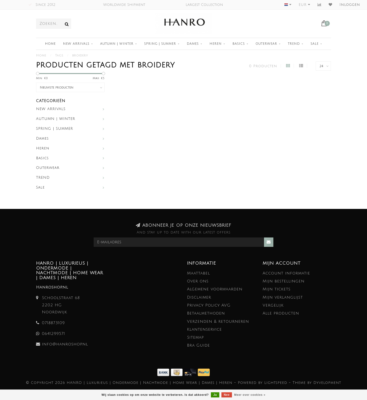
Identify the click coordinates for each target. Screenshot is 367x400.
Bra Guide (198, 345)
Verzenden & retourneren (218, 321)
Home (50, 43)
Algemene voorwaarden (214, 289)
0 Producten (263, 66)
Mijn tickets (276, 289)
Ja (215, 394)
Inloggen (349, 5)
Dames (193, 43)
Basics (238, 43)
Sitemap (195, 337)
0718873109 (53, 323)
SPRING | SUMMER (160, 43)
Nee (227, 394)
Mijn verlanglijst (283, 297)
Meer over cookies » (250, 394)
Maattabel (198, 273)
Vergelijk (273, 305)
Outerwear (266, 43)
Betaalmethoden (206, 313)
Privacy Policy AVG (209, 305)
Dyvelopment (327, 383)
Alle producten (281, 313)
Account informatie (286, 273)
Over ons (198, 281)
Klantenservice (204, 329)
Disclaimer (199, 297)
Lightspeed (275, 383)
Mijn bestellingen (284, 281)
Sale (315, 43)
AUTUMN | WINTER (116, 43)
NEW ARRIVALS (76, 43)
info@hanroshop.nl (65, 344)
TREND (294, 43)
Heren (215, 43)
